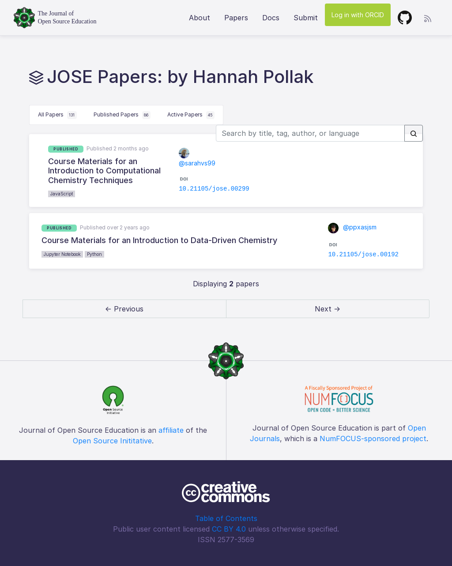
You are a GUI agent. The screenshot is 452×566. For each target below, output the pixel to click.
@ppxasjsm (352, 227)
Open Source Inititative (112, 440)
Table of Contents (226, 518)
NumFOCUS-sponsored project (373, 438)
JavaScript (61, 193)
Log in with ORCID (357, 15)
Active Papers (191, 115)
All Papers (57, 115)
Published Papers (122, 115)
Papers (236, 17)
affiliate (171, 430)
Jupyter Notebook (62, 254)
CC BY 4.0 (229, 529)
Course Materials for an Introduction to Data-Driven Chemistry (159, 240)
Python (94, 254)
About (199, 17)
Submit (306, 17)
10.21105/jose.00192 (363, 254)
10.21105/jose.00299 (214, 188)
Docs (270, 17)
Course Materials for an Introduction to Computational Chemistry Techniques (104, 171)
